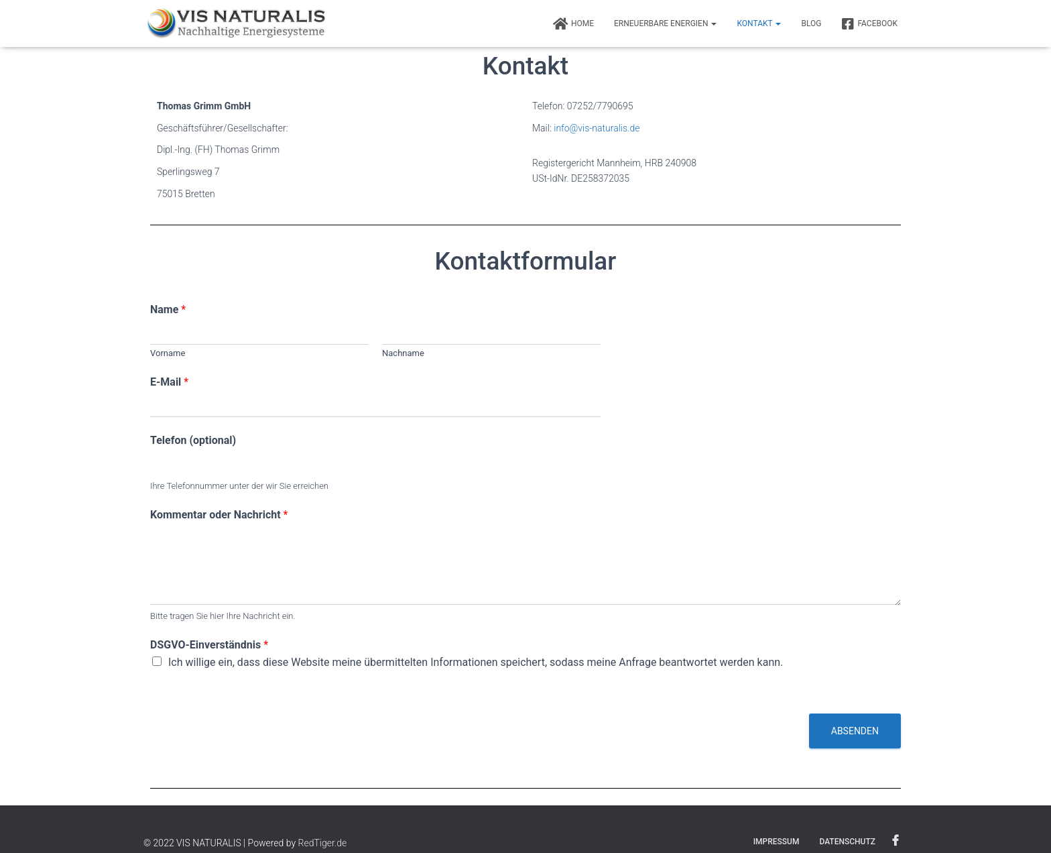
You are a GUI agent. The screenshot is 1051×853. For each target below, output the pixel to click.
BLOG (811, 23)
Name (168, 309)
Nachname (403, 353)
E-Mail (169, 382)
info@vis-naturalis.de (596, 128)
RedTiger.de (322, 843)
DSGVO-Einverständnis (209, 644)
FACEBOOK (869, 24)
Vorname (167, 353)
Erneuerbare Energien (665, 23)
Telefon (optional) (193, 440)
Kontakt (759, 23)
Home (573, 24)
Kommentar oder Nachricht (219, 514)
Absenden (855, 731)
